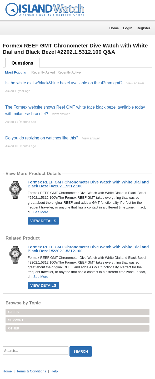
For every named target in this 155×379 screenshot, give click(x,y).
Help (54, 371)
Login (127, 28)
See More (40, 212)
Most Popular (16, 72)
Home (114, 28)
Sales (13, 312)
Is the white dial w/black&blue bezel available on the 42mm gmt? (64, 83)
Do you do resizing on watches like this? (41, 138)
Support (15, 320)
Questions (22, 63)
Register (143, 28)
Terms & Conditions (31, 371)
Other (13, 328)
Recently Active (69, 72)
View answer (135, 83)
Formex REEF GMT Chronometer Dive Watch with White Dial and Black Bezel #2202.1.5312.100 (88, 184)
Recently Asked (43, 72)
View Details (43, 221)
